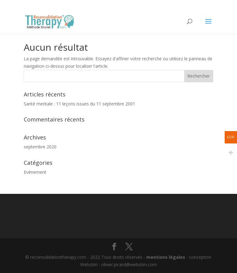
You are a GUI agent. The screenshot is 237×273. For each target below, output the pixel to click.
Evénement (35, 172)
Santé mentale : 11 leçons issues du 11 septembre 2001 (79, 104)
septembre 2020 (40, 147)
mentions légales (165, 257)
